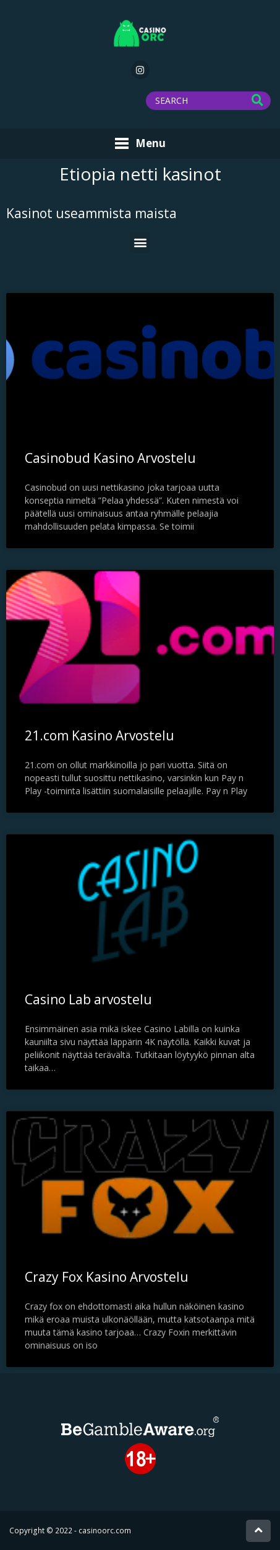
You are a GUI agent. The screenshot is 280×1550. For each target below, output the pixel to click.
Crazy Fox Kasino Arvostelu (107, 1276)
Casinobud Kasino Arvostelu (110, 458)
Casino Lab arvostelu (88, 999)
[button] (140, 242)
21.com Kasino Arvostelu (99, 735)
